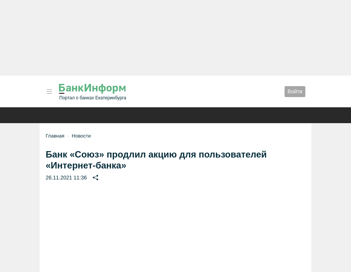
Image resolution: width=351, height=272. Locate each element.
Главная (55, 136)
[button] (49, 92)
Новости (81, 136)
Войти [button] (295, 91)
